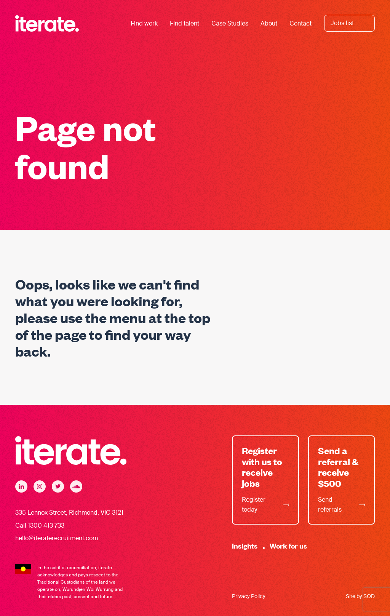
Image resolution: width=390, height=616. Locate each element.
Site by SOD (360, 596)
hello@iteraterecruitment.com (56, 538)
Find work (144, 23)
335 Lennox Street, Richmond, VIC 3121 (69, 513)
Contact (300, 23)
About (269, 23)
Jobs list (342, 23)
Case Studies (229, 23)
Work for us (288, 545)
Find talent (184, 23)
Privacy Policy (248, 596)
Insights (244, 545)
